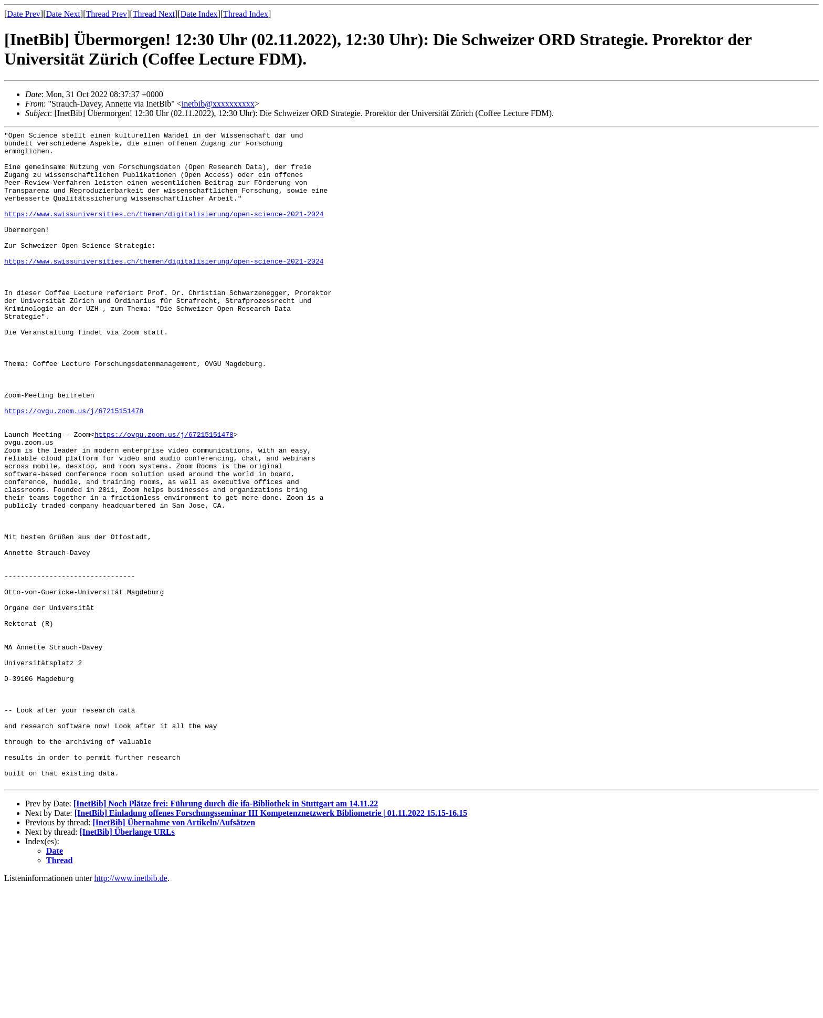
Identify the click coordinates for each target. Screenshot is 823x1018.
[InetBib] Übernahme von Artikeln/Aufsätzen (173, 953)
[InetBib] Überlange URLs (127, 962)
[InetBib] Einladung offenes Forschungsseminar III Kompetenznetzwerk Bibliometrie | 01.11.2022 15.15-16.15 (271, 943)
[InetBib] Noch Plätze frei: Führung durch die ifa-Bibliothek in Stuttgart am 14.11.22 (225, 934)
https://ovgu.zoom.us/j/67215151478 (73, 467)
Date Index (199, 13)
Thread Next (154, 13)
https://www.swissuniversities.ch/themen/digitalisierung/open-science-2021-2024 (163, 231)
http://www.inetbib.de (130, 1008)
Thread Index (245, 13)
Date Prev (23, 13)
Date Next (63, 13)
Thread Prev (106, 13)
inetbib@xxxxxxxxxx (218, 103)
